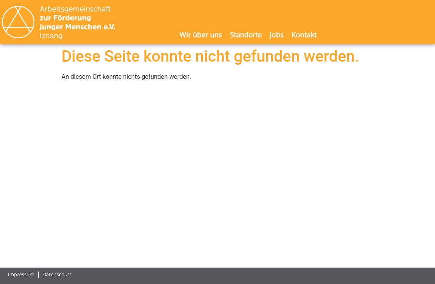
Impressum (21, 275)
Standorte (246, 34)
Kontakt (303, 34)
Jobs (277, 34)
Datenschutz (57, 275)
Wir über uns (200, 34)
